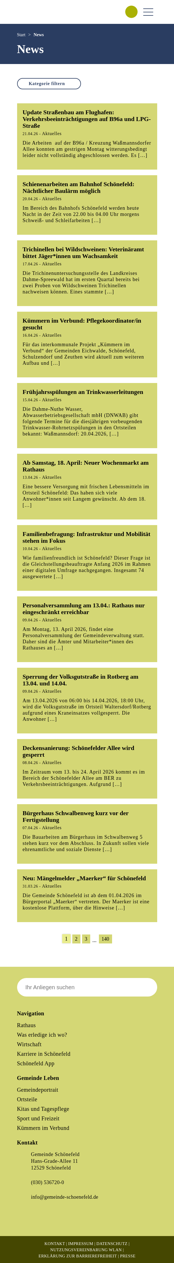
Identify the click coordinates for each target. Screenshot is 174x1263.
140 (105, 939)
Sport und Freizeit (38, 1118)
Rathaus (26, 1025)
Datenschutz (111, 1243)
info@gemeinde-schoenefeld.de (64, 1197)
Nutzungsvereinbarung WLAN (86, 1250)
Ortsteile (27, 1099)
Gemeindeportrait (37, 1090)
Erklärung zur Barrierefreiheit (77, 1256)
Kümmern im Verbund (43, 1128)
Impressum (80, 1243)
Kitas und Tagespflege (43, 1109)
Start (21, 34)
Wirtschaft (29, 1044)
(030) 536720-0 (47, 1182)
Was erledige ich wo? (42, 1035)
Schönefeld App (36, 1063)
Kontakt (55, 1243)
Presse (127, 1256)
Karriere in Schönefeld (44, 1054)
